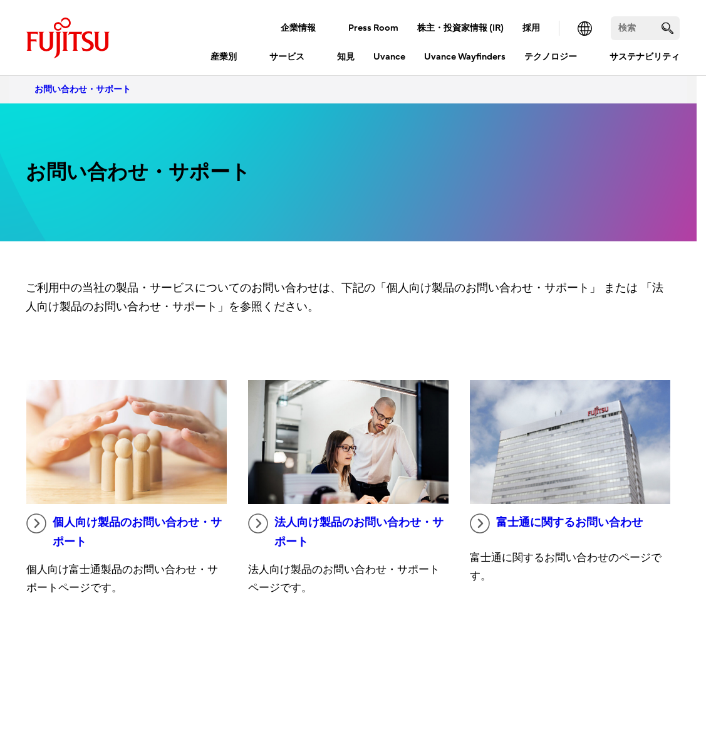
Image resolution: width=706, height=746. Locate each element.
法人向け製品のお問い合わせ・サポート (346, 531)
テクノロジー (550, 56)
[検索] (645, 28)
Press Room (373, 28)
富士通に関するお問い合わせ (556, 523)
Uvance (389, 56)
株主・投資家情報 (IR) (460, 28)
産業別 (223, 56)
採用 (531, 28)
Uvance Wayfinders (465, 56)
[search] (667, 28)
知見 (346, 56)
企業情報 (298, 28)
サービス (286, 56)
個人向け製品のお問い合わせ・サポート (124, 531)
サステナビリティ (645, 56)
